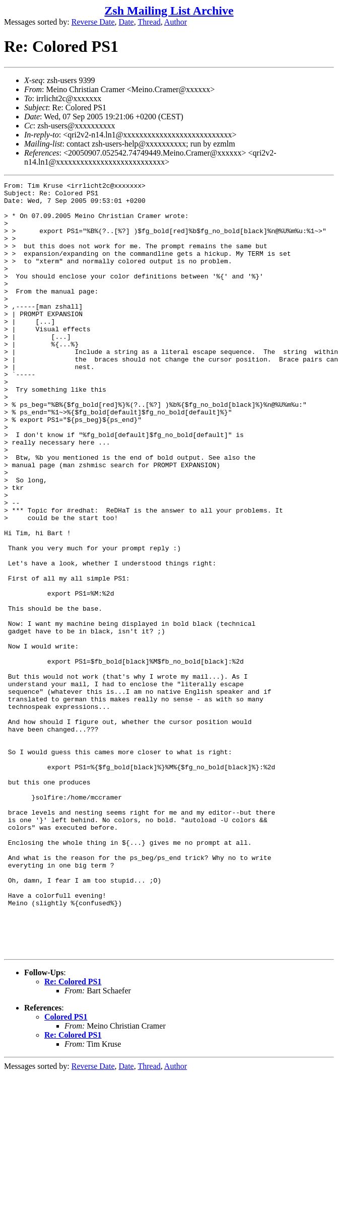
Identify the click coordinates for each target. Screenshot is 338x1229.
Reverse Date (93, 22)
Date (126, 22)
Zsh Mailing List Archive (168, 10)
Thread (149, 22)
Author (175, 22)
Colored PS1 (65, 1171)
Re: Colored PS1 (72, 1135)
